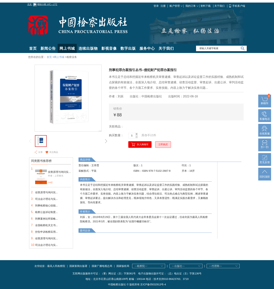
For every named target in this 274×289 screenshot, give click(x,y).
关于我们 (219, 5)
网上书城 (67, 48)
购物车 (265, 102)
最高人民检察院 (56, 266)
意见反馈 (265, 161)
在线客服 (265, 132)
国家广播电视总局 (102, 266)
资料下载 (205, 5)
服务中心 (147, 48)
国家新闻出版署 (78, 266)
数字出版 (128, 48)
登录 (156, 5)
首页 (33, 48)
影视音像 (109, 48)
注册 (163, 5)
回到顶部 (265, 175)
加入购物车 (143, 144)
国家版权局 (122, 266)
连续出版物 (88, 48)
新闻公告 (48, 48)
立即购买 (163, 144)
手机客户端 (238, 5)
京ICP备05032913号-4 (153, 284)
